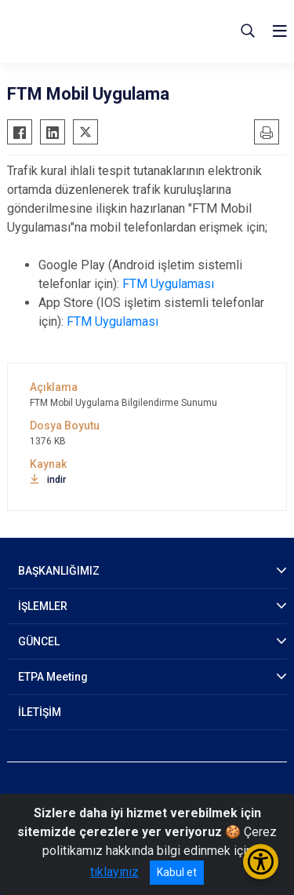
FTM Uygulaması (168, 283)
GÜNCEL (39, 641)
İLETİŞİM (39, 712)
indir (48, 479)
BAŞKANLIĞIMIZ (59, 570)
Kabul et (177, 872)
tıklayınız (114, 871)
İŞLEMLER (42, 606)
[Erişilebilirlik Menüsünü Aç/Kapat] (260, 861)
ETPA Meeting (53, 676)
